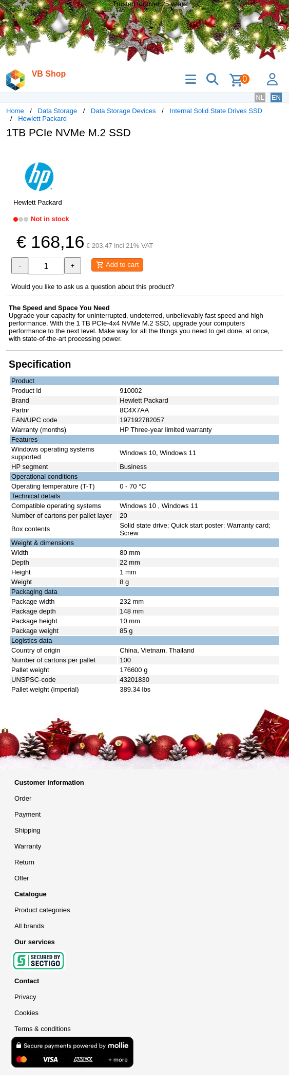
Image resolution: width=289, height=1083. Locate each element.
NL (260, 97)
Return (24, 862)
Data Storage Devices (123, 111)
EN (276, 97)
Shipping (27, 830)
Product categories (42, 910)
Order (22, 798)
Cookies (26, 1013)
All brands (29, 926)
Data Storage (58, 111)
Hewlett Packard (42, 118)
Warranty (27, 846)
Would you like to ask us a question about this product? (93, 287)
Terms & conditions (42, 1029)
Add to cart (117, 265)
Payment (27, 814)
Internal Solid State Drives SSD (215, 111)
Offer (21, 878)
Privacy (25, 997)
